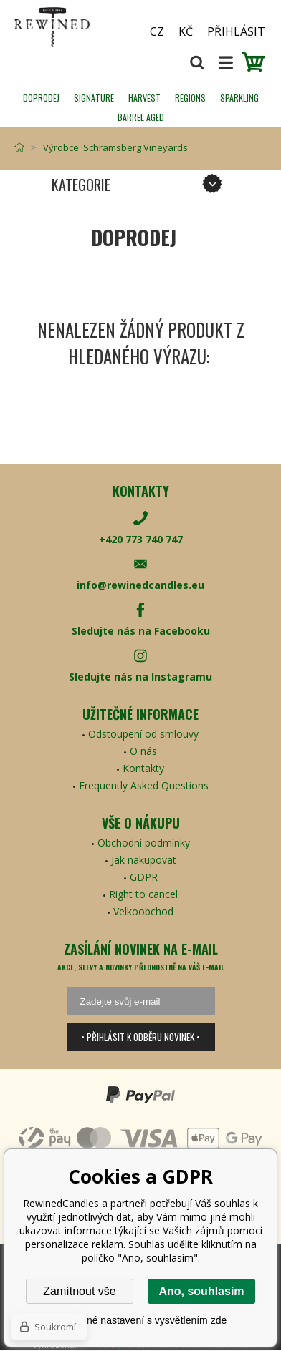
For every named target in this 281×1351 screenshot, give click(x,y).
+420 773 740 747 (141, 539)
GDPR (144, 877)
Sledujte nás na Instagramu (140, 676)
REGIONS (190, 98)
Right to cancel (143, 894)
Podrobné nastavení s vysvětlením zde (140, 1320)
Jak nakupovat (143, 860)
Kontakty (143, 768)
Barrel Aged (141, 117)
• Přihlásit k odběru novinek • (140, 1037)
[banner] (71, 27)
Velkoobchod (143, 911)
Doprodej (41, 98)
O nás (143, 751)
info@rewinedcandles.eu (140, 585)
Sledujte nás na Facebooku (141, 631)
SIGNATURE (94, 98)
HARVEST (144, 98)
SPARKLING (239, 98)
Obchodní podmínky (143, 842)
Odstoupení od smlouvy (143, 734)
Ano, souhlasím (201, 1291)
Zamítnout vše (79, 1291)
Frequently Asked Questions (144, 785)
